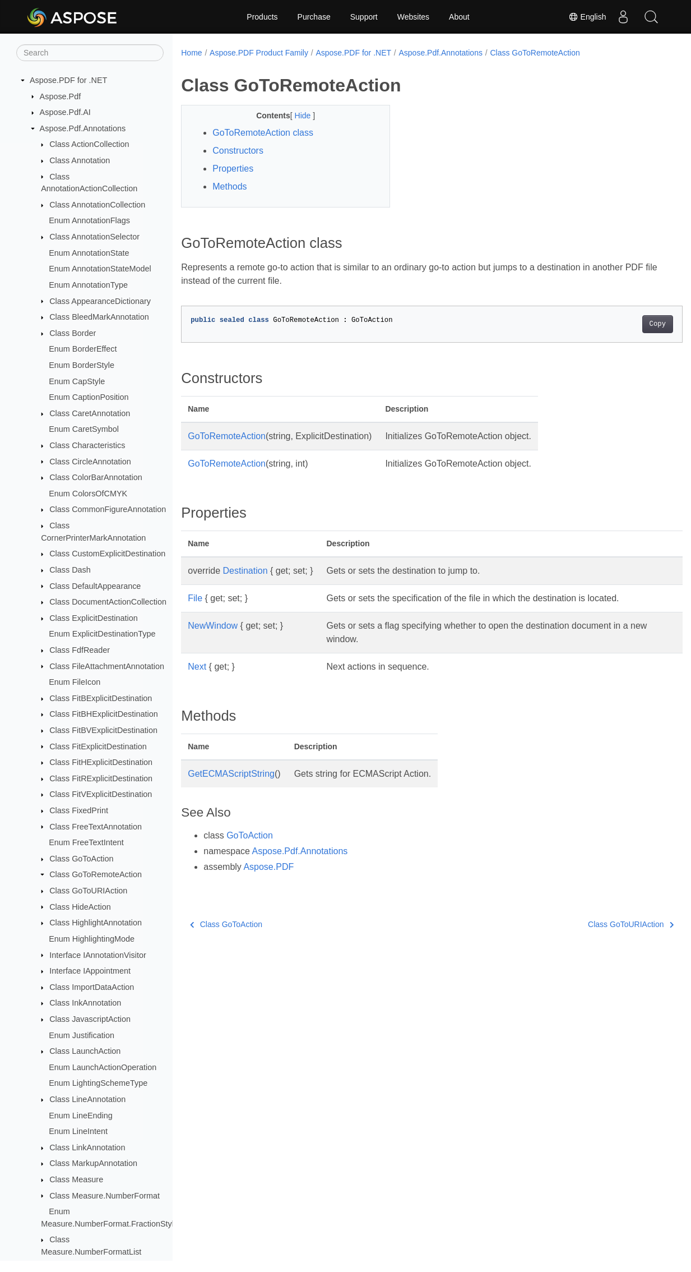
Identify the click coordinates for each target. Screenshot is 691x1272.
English (587, 17)
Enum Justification (81, 1035)
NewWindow (213, 625)
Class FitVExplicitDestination (100, 794)
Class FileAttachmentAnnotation (106, 666)
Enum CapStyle (77, 381)
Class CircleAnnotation (90, 461)
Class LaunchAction (84, 1051)
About (459, 16)
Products (262, 16)
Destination (245, 570)
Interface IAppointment (90, 970)
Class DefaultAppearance (95, 586)
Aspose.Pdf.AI (65, 112)
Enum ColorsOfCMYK (88, 493)
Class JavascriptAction (90, 1019)
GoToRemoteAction (227, 436)
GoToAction (249, 835)
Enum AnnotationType (88, 284)
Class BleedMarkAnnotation (99, 316)
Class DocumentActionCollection (107, 601)
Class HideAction (80, 906)
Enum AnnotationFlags (89, 220)
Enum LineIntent (78, 1131)
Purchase (314, 16)
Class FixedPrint (78, 810)
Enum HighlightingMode (92, 938)
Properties (232, 168)
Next (197, 666)
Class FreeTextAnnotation (95, 826)
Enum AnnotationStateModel (100, 268)
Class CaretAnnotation (89, 413)
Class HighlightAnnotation (95, 922)
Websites (413, 16)
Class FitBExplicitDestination (100, 698)
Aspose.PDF (268, 867)
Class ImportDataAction (91, 987)
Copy (622, 324)
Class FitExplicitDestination (98, 746)
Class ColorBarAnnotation (95, 477)
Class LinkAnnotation (87, 1147)
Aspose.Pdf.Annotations (83, 128)
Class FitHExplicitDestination (100, 762)
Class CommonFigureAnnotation (107, 509)
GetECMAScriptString (231, 773)
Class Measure (76, 1179)
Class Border (72, 333)
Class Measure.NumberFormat (104, 1195)
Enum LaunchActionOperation (102, 1067)
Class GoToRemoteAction (95, 874)
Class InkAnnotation (85, 1002)
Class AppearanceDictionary (100, 301)
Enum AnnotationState (89, 252)
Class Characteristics (87, 445)
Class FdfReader (79, 650)
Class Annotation (79, 160)
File (195, 598)
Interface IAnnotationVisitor (97, 955)
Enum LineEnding (81, 1115)
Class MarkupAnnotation (93, 1163)
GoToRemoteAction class (262, 132)
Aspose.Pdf (60, 96)
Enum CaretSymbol (84, 429)
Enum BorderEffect (83, 348)
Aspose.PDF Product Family (259, 52)
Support (364, 16)
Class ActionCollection (89, 144)
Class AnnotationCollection (97, 204)
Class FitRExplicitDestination (100, 778)
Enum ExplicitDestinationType (102, 633)
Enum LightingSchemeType (98, 1083)
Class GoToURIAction (88, 890)
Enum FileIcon (74, 682)
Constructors (237, 150)
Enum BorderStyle (81, 365)
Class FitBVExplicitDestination (103, 730)
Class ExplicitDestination (93, 618)
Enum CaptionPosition (88, 397)
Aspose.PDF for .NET (68, 80)
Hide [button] (296, 115)
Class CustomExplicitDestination (107, 553)
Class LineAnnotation (87, 1099)
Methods (229, 186)
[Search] (90, 52)
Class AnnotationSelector (94, 236)
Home (191, 52)
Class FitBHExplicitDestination (103, 713)
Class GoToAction (81, 858)
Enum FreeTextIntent (86, 842)
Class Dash (70, 569)
